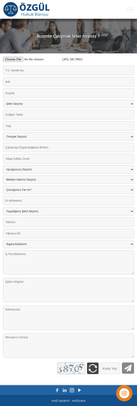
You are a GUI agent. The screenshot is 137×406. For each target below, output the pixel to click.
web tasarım (61, 401)
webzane (79, 401)
